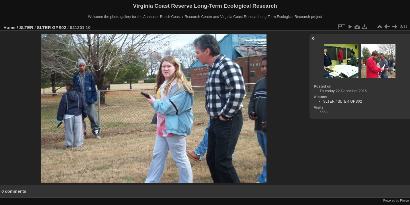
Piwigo (404, 200)
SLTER (26, 27)
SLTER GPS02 (51, 27)
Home (9, 27)
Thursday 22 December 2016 (343, 91)
